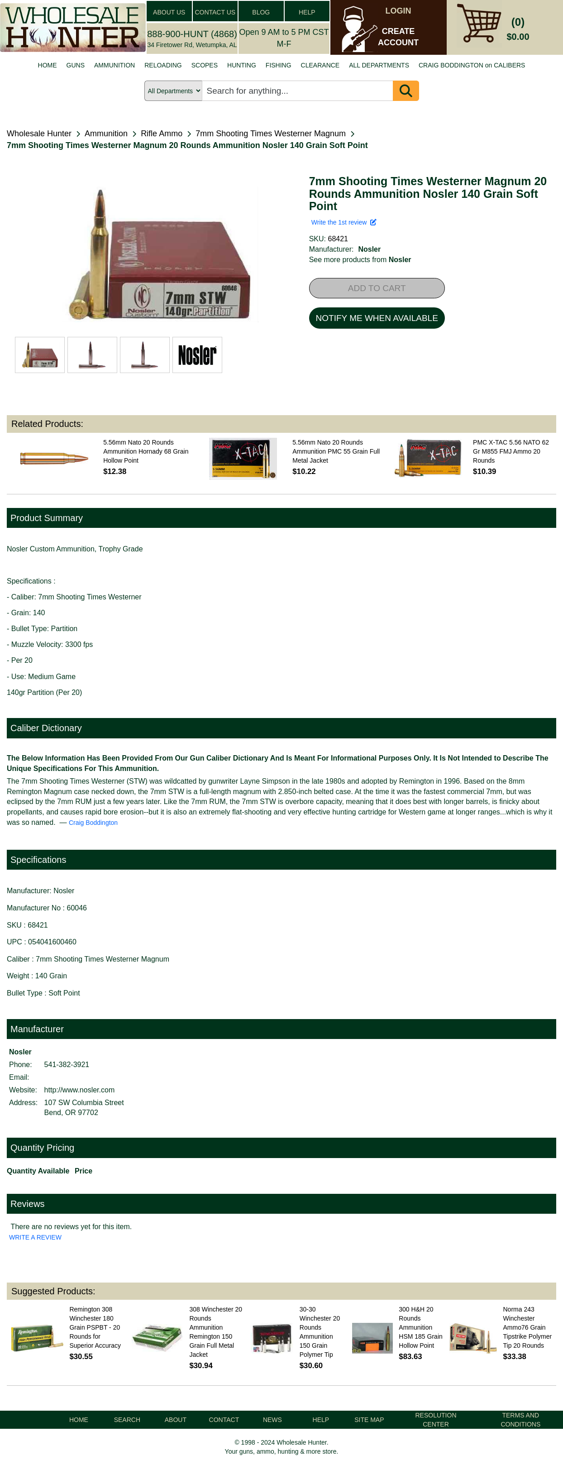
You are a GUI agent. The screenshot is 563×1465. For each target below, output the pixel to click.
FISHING (278, 65)
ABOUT (175, 1419)
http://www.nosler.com (79, 1090)
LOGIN (398, 10)
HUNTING (241, 65)
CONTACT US (215, 12)
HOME (47, 65)
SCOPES (204, 65)
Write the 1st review (344, 222)
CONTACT (224, 1419)
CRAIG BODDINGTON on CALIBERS (472, 65)
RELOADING (162, 65)
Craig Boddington (93, 822)
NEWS (272, 1419)
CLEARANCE (320, 65)
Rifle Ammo (161, 133)
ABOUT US (169, 12)
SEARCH (127, 1419)
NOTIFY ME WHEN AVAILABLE (377, 318)
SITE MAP (369, 1419)
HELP (307, 12)
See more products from (360, 259)
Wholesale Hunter (39, 133)
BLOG (261, 12)
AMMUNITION (114, 65)
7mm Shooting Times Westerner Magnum (271, 133)
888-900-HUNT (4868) (192, 34)
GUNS (76, 65)
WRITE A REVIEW (35, 1237)
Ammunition (106, 133)
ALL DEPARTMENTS (379, 65)
